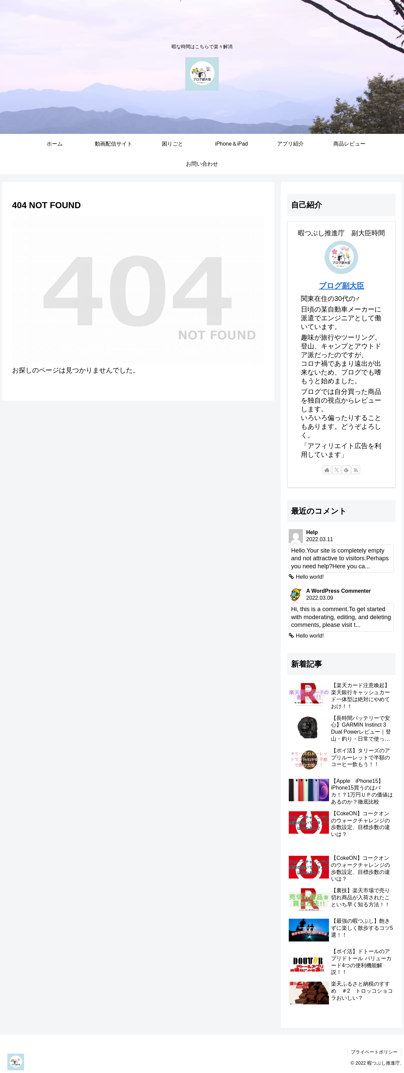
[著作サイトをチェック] (327, 470)
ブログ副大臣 (341, 285)
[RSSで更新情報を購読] (355, 470)
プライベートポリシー (374, 1052)
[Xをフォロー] (336, 470)
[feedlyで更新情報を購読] (346, 470)
